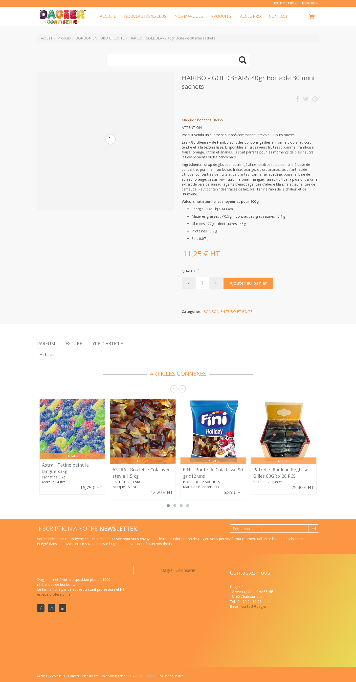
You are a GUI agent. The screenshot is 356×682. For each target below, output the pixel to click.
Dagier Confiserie (178, 570)
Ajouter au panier (248, 283)
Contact (74, 676)
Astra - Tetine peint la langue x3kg (65, 468)
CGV (131, 676)
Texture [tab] (72, 343)
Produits (221, 16)
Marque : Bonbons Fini (201, 486)
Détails (72, 456)
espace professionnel (54, 594)
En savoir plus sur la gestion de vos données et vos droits (126, 543)
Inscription (309, 3)
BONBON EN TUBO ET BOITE (227, 311)
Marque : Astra (54, 482)
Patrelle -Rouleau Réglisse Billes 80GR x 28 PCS (280, 473)
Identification (285, 3)
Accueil (42, 676)
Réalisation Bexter (170, 676)
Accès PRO (58, 676)
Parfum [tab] (46, 343)
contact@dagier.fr (255, 606)
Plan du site (90, 676)
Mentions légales (114, 676)
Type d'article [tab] (106, 343)
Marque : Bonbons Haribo (202, 120)
